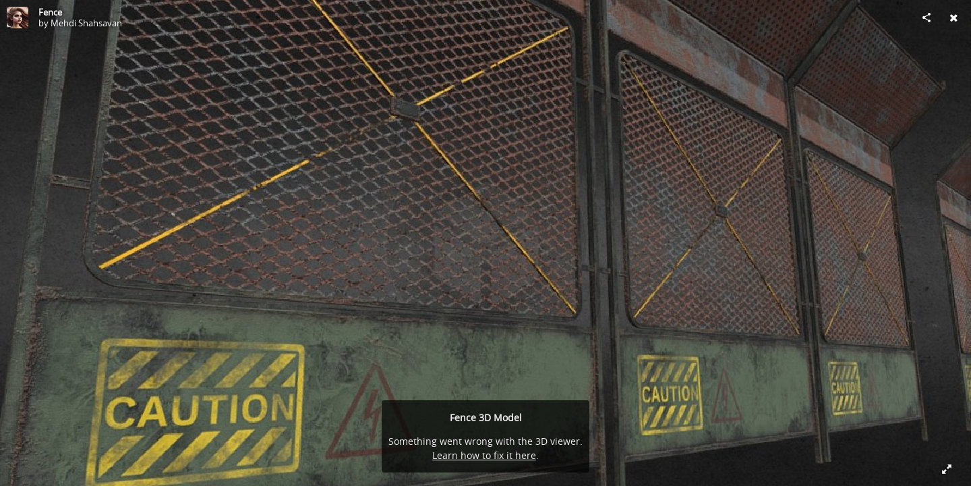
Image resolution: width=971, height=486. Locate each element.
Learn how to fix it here (484, 455)
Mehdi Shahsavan (86, 23)
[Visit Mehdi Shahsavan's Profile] (17, 17)
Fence (50, 12)
